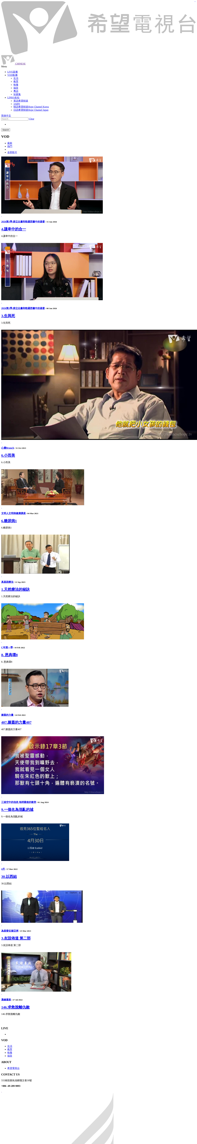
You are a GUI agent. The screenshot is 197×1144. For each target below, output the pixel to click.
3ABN (16, 104)
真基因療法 (7, 582)
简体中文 (6, 115)
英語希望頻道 (20, 100)
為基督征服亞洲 (9, 930)
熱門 (9, 146)
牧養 (9, 1052)
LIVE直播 (12, 72)
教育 (9, 1049)
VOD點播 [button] (12, 75)
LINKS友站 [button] (13, 97)
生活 (9, 1046)
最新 (9, 143)
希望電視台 (13, 1068)
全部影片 (12, 152)
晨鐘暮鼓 (6, 999)
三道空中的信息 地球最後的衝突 (18, 802)
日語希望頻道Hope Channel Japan (30, 110)
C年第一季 (7, 647)
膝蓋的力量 (7, 715)
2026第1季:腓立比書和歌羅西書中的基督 (23, 221)
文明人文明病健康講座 (13, 513)
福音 (9, 1055)
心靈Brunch (7, 448)
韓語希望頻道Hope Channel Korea (31, 106)
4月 (3, 869)
